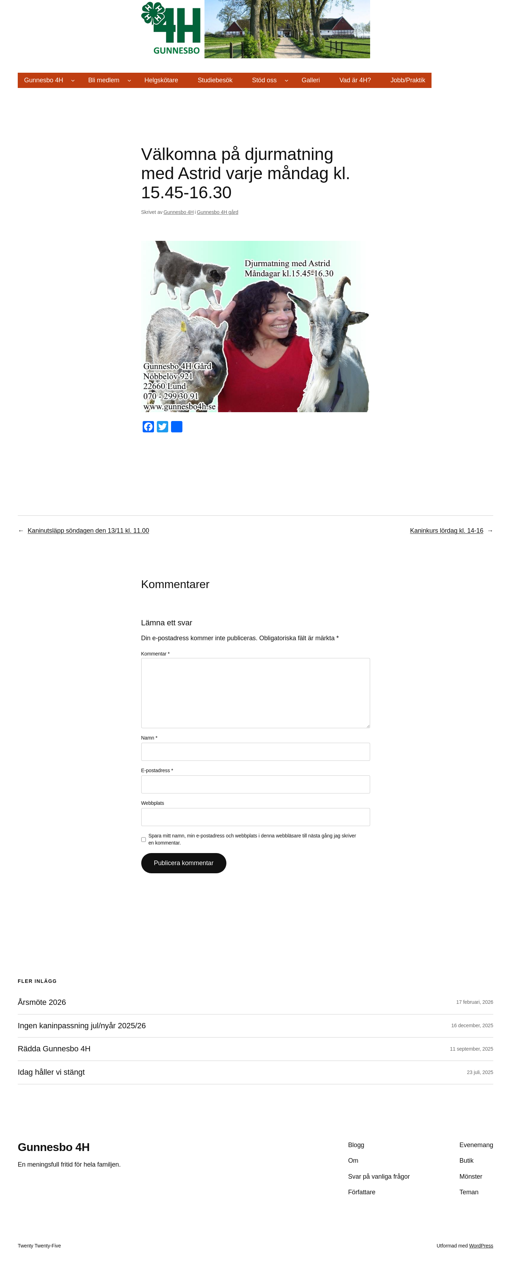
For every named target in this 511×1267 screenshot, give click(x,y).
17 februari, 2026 (474, 1002)
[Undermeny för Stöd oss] (287, 80)
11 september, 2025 (471, 1049)
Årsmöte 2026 (42, 1002)
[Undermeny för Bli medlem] (129, 80)
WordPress (481, 1246)
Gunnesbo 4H (179, 212)
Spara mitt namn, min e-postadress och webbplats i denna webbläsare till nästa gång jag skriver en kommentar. (252, 839)
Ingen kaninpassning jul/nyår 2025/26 (82, 1026)
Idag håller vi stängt (51, 1072)
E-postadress (157, 770)
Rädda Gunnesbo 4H (54, 1049)
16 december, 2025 (472, 1025)
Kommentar (155, 654)
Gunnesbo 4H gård (217, 212)
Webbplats (152, 803)
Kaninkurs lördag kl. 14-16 (447, 530)
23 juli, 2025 (480, 1072)
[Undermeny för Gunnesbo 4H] (73, 80)
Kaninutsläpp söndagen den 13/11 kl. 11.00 (88, 530)
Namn (149, 738)
